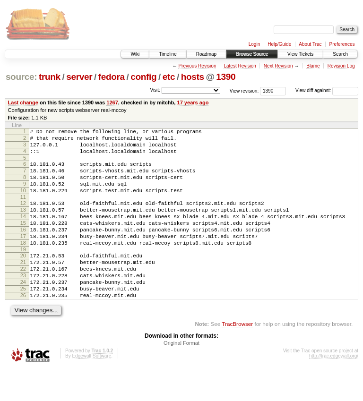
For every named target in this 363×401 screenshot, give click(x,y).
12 (23, 216)
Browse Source (252, 54)
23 (23, 302)
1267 (112, 102)
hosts (192, 77)
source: (21, 77)
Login (254, 44)
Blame (313, 65)
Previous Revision (197, 65)
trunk (49, 77)
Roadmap (206, 54)
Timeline (167, 54)
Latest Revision (240, 65)
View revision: (244, 90)
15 (23, 240)
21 (23, 286)
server (79, 77)
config (143, 77)
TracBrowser (237, 356)
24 (23, 310)
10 (23, 202)
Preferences (342, 44)
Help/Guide (279, 44)
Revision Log (341, 65)
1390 (225, 77)
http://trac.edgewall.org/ (333, 388)
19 (23, 272)
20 (23, 278)
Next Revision (278, 65)
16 (23, 248)
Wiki (134, 54)
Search (340, 54)
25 (23, 318)
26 (23, 326)
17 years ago (192, 102)
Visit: (155, 90)
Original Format (181, 375)
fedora (111, 77)
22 (23, 294)
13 (23, 224)
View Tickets (300, 54)
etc (169, 77)
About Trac (310, 44)
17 (23, 256)
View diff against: (326, 90)
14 (23, 232)
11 (23, 210)
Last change (23, 102)
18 (23, 264)
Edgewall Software (91, 388)
